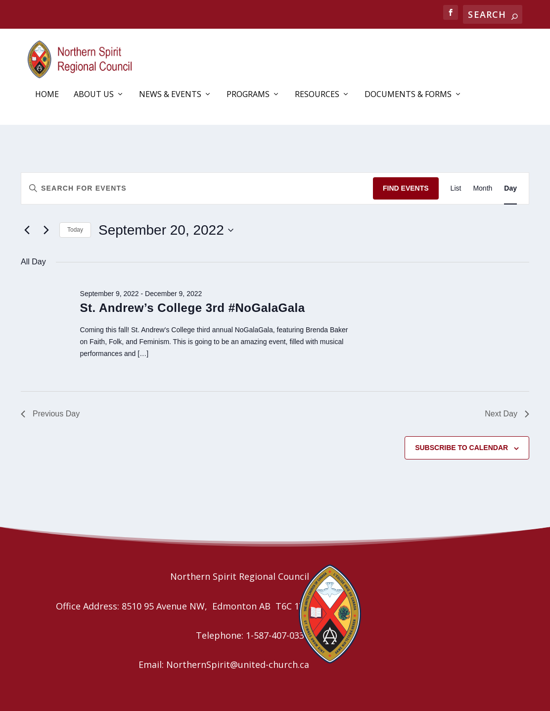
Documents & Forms (408, 95)
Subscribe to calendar (461, 448)
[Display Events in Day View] (510, 188)
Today (75, 229)
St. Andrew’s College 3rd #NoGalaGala (192, 307)
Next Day (507, 413)
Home (47, 95)
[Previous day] (27, 230)
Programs (248, 95)
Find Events (406, 188)
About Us (94, 95)
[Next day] (46, 230)
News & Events (170, 95)
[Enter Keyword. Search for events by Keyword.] (197, 188)
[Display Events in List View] (456, 188)
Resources (317, 95)
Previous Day (50, 413)
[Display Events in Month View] (482, 188)
